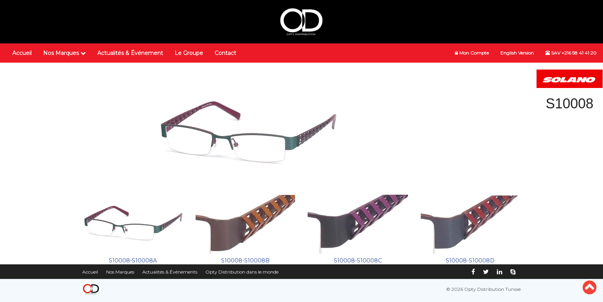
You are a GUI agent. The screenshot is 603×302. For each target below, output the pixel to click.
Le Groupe (189, 53)
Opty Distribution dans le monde (241, 272)
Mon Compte (472, 53)
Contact (225, 53)
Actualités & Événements (169, 272)
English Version (517, 53)
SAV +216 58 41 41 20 (570, 53)
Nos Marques (64, 53)
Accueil (22, 53)
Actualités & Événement (130, 53)
